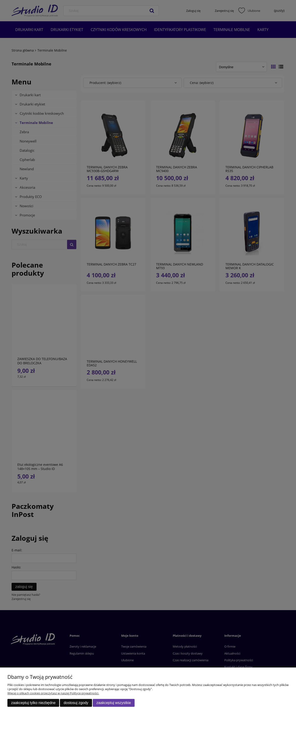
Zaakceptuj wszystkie (113, 703)
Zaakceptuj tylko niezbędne (33, 703)
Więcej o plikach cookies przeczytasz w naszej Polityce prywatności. (53, 693)
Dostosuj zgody (76, 703)
